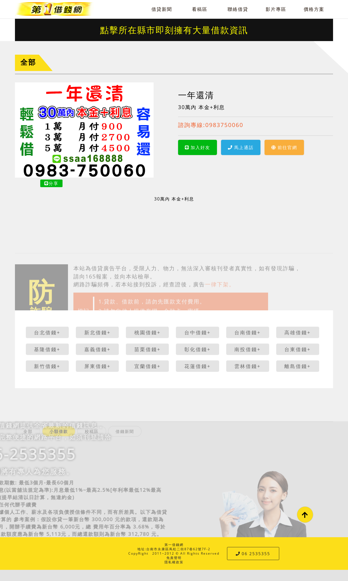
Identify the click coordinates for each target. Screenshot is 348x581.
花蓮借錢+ (197, 366)
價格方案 (314, 9)
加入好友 (197, 147)
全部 (28, 62)
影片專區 (276, 9)
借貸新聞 (161, 9)
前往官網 (284, 147)
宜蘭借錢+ (147, 366)
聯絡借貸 (238, 9)
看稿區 (199, 9)
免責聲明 (174, 557)
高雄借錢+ (297, 332)
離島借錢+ (297, 366)
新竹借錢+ (47, 366)
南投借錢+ (247, 349)
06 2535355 (253, 553)
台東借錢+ (297, 349)
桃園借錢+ (147, 332)
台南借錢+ (247, 332)
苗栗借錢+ (147, 349)
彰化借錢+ (197, 349)
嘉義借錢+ (97, 349)
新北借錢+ (97, 332)
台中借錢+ (197, 332)
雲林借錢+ (247, 366)
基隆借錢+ (47, 349)
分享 (51, 183)
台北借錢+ (47, 332)
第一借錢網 (174, 544)
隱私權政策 (174, 562)
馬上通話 (241, 147)
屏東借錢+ (97, 366)
